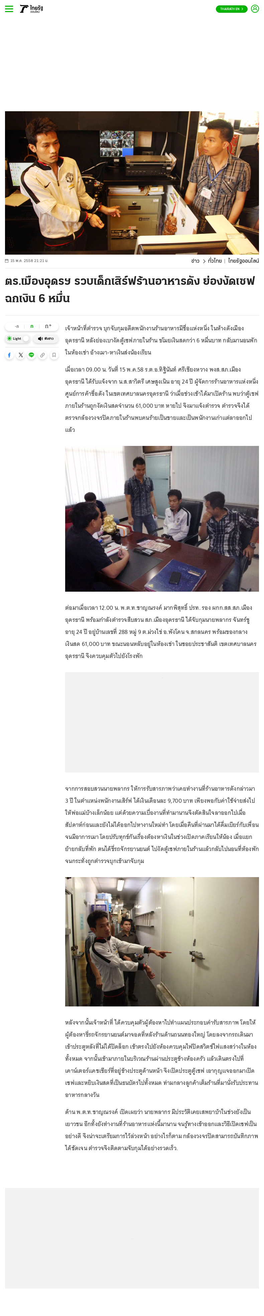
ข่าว (195, 261)
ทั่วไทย (215, 261)
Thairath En (231, 9)
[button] (9, 355)
